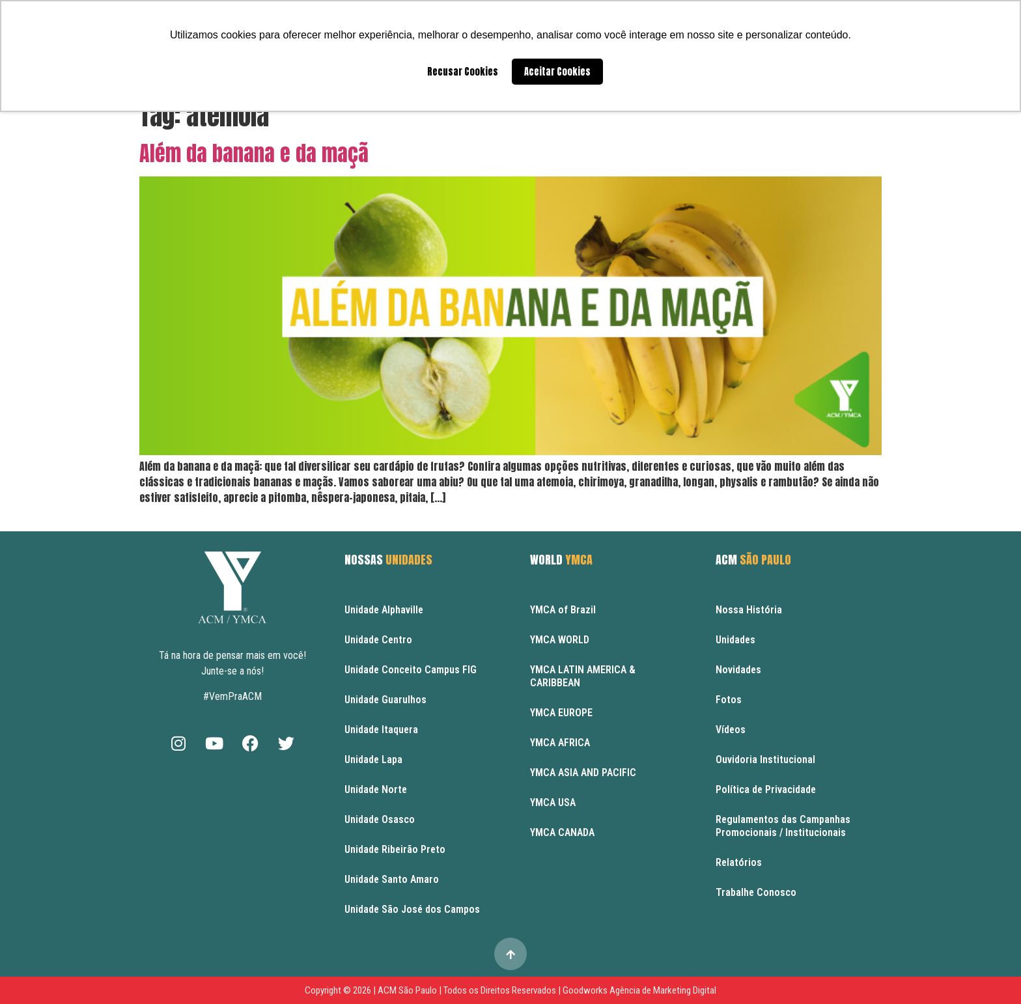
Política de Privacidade (766, 789)
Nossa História (749, 610)
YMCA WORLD (559, 640)
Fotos (729, 699)
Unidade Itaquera (381, 729)
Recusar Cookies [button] (462, 71)
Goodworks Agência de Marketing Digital (639, 990)
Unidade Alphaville (383, 610)
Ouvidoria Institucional (765, 759)
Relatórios (739, 862)
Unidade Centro (378, 640)
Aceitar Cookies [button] (557, 71)
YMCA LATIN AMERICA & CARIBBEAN (583, 676)
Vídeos (731, 729)
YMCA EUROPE (561, 712)
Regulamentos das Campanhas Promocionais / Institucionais (783, 826)
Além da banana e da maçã (254, 153)
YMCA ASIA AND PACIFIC (583, 772)
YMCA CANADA (562, 832)
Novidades (738, 669)
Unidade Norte (375, 789)
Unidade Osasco (379, 819)
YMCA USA (553, 802)
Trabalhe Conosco (756, 892)
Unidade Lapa (373, 759)
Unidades (735, 640)
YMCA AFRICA (560, 742)
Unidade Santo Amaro (391, 879)
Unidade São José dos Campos (412, 909)
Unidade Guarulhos (385, 699)
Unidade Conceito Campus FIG (410, 669)
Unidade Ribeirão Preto (394, 849)
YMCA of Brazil (563, 610)
